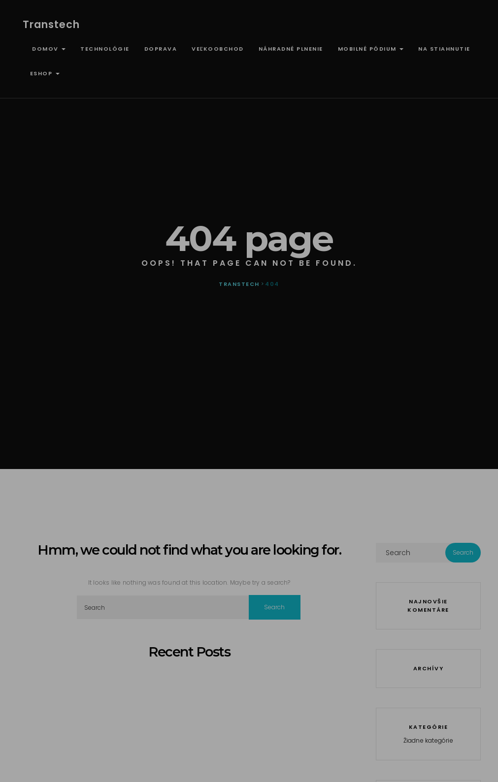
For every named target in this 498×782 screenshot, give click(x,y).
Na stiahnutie (444, 49)
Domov (48, 49)
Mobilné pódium (371, 49)
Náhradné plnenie (291, 49)
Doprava (160, 49)
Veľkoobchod (218, 49)
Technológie (105, 49)
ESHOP (45, 73)
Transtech (51, 24)
